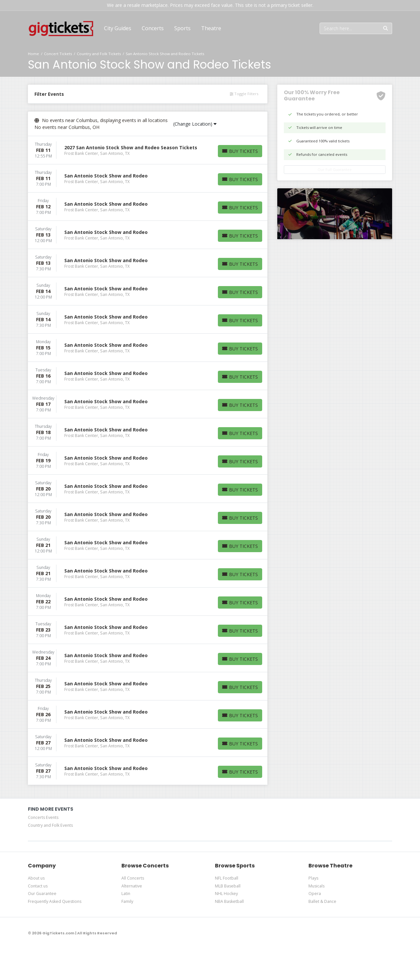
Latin (125, 893)
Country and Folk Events (50, 825)
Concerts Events (43, 817)
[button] (152, 28)
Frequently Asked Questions (54, 901)
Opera (314, 893)
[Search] (350, 28)
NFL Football (226, 878)
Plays (313, 878)
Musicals (316, 886)
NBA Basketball (229, 901)
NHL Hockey (226, 893)
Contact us (38, 886)
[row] (147, 150)
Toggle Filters (244, 93)
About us (36, 878)
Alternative (131, 886)
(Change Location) (195, 124)
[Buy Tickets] (240, 151)
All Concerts (132, 878)
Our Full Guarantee (335, 169)
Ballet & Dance (322, 901)
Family (127, 901)
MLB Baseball (228, 886)
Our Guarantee (42, 893)
